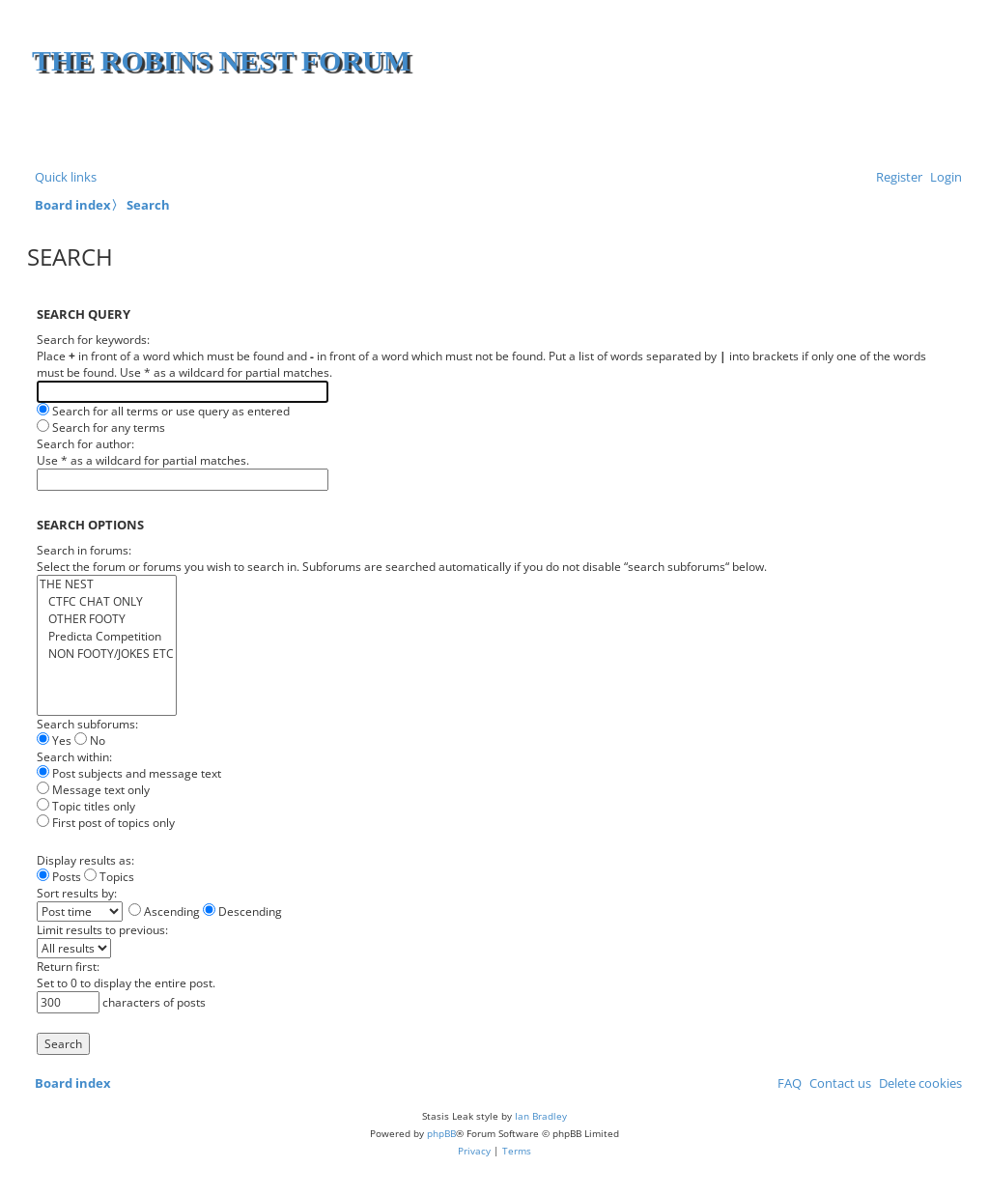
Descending (242, 911)
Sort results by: (77, 893)
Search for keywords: (93, 339)
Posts (59, 877)
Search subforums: (87, 724)
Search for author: (85, 444)
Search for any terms (101, 427)
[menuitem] (942, 177)
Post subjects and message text (129, 773)
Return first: (68, 966)
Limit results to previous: (102, 930)
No (89, 740)
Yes (54, 740)
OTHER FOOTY (107, 619)
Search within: (74, 757)
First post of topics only (106, 822)
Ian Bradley (541, 1116)
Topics (109, 877)
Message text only (93, 790)
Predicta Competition (107, 636)
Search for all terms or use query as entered (163, 411)
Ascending (164, 911)
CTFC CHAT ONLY (107, 602)
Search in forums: (84, 550)
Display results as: (85, 860)
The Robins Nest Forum (221, 60)
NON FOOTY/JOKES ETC (107, 654)
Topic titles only (86, 806)
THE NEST (107, 584)
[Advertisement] (731, 126)
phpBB (441, 1133)
